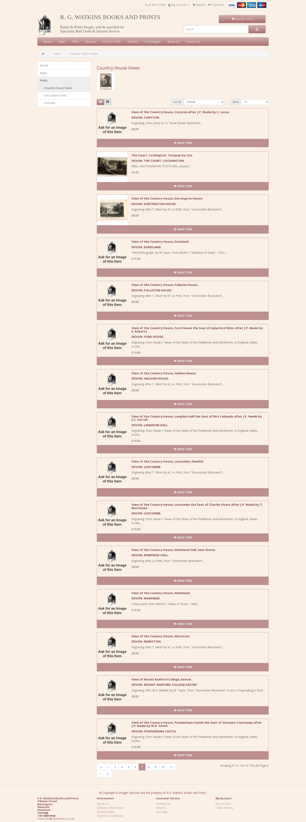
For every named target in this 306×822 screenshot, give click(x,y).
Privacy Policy (106, 812)
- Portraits (48, 103)
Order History (224, 808)
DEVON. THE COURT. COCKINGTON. (158, 161)
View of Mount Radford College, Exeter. (161, 679)
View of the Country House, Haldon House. (163, 373)
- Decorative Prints (53, 95)
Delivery (132, 41)
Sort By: (177, 102)
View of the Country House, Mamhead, (160, 593)
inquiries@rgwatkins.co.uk (55, 818)
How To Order (111, 41)
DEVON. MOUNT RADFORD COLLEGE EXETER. (164, 684)
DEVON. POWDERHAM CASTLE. (154, 731)
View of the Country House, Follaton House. (164, 285)
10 (163, 767)
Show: (236, 102)
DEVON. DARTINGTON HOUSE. (154, 204)
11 (171, 767)
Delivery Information (110, 808)
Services (90, 41)
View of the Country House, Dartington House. (167, 198)
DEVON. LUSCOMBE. (146, 467)
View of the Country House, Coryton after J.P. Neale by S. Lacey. (180, 112)
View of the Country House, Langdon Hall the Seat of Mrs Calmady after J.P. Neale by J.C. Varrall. (196, 418)
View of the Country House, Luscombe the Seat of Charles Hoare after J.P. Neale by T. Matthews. (197, 506)
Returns (161, 808)
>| (107, 774)
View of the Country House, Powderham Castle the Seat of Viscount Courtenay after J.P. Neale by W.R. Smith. (196, 724)
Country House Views (84, 54)
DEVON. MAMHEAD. (146, 598)
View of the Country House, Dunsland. (160, 241)
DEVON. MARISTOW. (146, 641)
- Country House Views (56, 88)
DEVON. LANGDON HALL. (149, 425)
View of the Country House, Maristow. (160, 636)
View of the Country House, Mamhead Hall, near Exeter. (173, 550)
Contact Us (192, 41)
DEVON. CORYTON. (145, 117)
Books (48, 41)
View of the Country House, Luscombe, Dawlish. (167, 461)
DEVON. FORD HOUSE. (147, 337)
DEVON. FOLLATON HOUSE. (151, 290)
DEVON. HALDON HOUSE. (150, 378)
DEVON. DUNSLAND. (146, 247)
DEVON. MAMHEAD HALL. (150, 555)
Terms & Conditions (110, 816)
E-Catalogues (152, 41)
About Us (173, 41)
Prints (75, 41)
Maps (62, 41)
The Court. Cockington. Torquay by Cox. (162, 155)
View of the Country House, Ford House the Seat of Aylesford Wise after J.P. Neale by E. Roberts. (197, 329)
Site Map (162, 812)
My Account (223, 804)
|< (101, 767)
